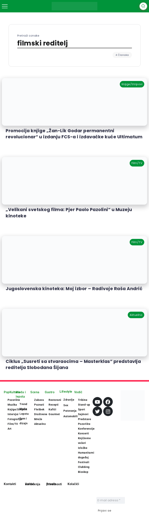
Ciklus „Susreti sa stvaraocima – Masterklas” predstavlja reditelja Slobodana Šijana (73, 364)
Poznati (39, 404)
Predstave (84, 419)
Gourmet (54, 414)
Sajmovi (83, 414)
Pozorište (84, 423)
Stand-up (84, 404)
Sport (81, 409)
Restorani (55, 399)
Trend (23, 404)
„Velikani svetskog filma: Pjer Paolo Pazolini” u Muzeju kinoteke (69, 213)
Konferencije (86, 428)
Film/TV (13, 423)
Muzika (12, 404)
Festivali (83, 462)
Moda (23, 408)
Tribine (83, 399)
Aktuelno (40, 423)
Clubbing (84, 466)
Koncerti (83, 433)
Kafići (52, 409)
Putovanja (70, 410)
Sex (65, 405)
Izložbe (83, 447)
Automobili (70, 416)
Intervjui (13, 414)
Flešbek (39, 409)
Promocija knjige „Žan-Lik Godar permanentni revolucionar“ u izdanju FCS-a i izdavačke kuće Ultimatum (74, 134)
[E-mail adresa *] (110, 500)
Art (10, 428)
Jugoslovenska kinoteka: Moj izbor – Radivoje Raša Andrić (74, 289)
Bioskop (83, 471)
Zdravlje (68, 399)
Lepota (24, 413)
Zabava (39, 399)
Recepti (54, 404)
